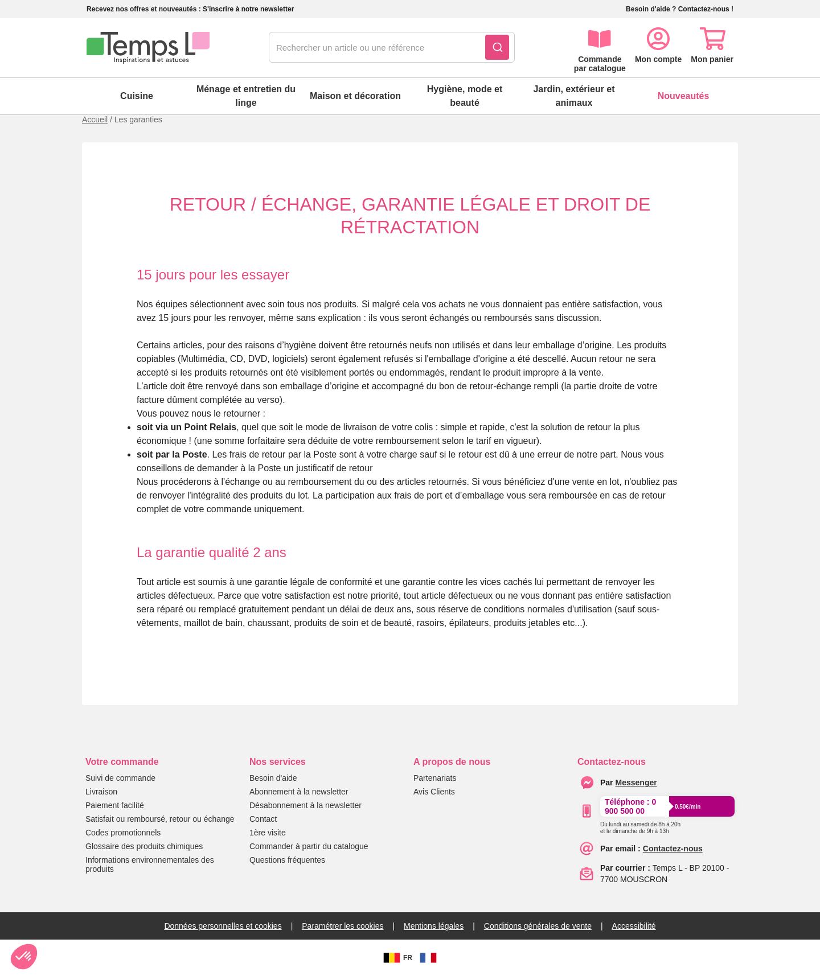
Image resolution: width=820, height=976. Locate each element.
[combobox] (392, 48)
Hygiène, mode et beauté (464, 96)
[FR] (428, 957)
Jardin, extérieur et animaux (573, 96)
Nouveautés (684, 96)
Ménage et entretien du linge (246, 96)
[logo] (148, 48)
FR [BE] (396, 957)
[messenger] (636, 782)
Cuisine (136, 96)
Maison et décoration (355, 96)
